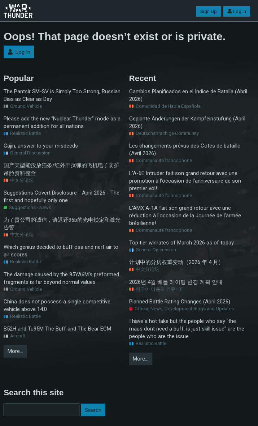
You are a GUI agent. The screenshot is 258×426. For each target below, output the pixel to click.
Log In (236, 11)
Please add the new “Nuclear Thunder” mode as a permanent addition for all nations (62, 122)
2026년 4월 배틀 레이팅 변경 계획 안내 (176, 282)
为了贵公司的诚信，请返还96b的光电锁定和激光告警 (62, 224)
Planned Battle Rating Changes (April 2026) (179, 301)
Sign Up (208, 11)
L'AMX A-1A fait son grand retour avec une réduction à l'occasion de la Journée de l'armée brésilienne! (185, 215)
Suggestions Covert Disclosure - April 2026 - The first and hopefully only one (61, 196)
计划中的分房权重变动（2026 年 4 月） (176, 262)
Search (93, 410)
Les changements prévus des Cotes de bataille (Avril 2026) (184, 149)
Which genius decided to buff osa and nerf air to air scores (61, 251)
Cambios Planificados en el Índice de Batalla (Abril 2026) (188, 95)
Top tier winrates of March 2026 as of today (181, 242)
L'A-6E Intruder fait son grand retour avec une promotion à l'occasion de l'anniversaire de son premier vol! (185, 181)
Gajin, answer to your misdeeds (41, 145)
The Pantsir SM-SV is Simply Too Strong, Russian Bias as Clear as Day (62, 95)
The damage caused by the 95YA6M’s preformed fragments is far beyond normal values (61, 278)
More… (15, 351)
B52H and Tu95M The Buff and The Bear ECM (57, 328)
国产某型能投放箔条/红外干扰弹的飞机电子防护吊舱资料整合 (61, 169)
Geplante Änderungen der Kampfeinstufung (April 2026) (187, 122)
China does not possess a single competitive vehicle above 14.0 (57, 305)
